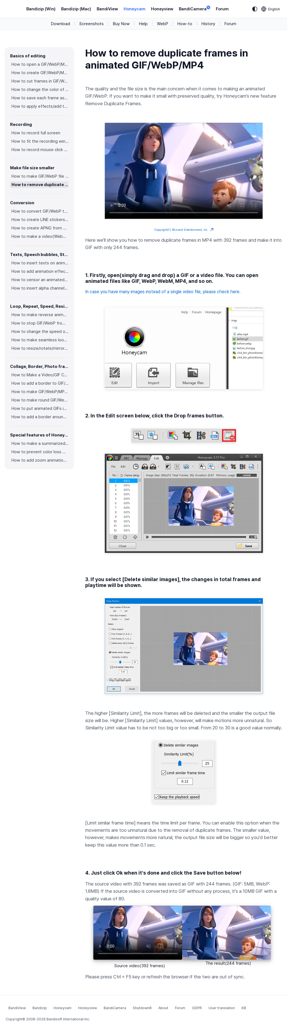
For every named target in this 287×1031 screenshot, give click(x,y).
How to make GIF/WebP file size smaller (39, 176)
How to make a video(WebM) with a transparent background (39, 236)
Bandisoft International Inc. (68, 1019)
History (208, 23)
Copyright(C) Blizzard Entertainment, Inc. (184, 230)
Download (60, 23)
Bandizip (40, 1008)
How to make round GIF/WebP (39, 400)
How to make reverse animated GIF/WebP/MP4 (39, 314)
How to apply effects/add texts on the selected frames (39, 106)
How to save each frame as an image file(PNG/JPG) (39, 97)
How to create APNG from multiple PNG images (39, 228)
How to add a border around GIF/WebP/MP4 (39, 416)
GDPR (197, 1008)
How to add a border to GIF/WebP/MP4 (39, 383)
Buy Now (121, 23)
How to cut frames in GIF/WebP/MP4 (39, 81)
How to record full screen (35, 132)
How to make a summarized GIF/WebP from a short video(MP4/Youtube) (39, 443)
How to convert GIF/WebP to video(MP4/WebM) (39, 211)
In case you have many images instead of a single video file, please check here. (162, 291)
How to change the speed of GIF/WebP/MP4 (39, 331)
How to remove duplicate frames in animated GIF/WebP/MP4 (39, 184)
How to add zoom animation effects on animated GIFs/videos (39, 460)
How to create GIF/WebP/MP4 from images (39, 72)
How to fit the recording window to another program (39, 141)
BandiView (107, 8)
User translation (222, 1008)
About (163, 1008)
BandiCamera (194, 8)
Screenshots (91, 23)
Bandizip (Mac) (76, 8)
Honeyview (162, 8)
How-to (184, 23)
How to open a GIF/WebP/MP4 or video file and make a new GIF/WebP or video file (39, 64)
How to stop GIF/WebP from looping (39, 323)
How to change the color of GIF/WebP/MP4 (39, 89)
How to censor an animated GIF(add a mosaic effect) (39, 279)
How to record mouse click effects (39, 149)
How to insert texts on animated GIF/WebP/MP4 (39, 263)
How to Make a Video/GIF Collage (39, 374)
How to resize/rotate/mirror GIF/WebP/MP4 (39, 348)
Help (143, 23)
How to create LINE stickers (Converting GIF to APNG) (39, 219)
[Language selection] (270, 8)
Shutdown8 (142, 1008)
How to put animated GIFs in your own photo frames (39, 408)
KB (244, 1008)
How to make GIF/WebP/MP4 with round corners (39, 391)
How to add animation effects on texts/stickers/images (39, 271)
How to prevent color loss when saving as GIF (39, 451)
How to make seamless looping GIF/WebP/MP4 (39, 339)
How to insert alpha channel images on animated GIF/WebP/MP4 (39, 288)
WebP (162, 23)
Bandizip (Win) (40, 8)
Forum (222, 8)
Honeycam (134, 8)
